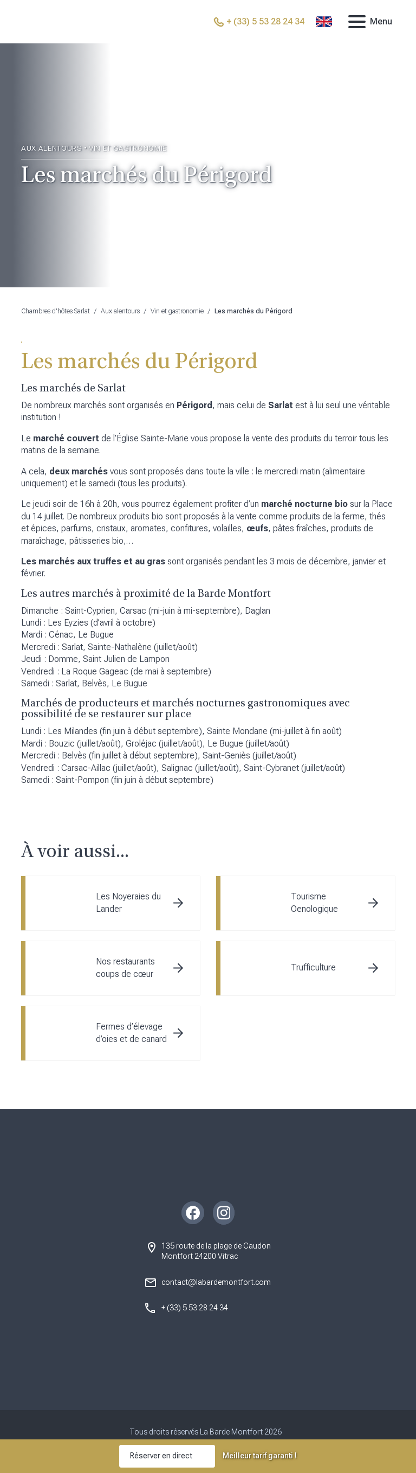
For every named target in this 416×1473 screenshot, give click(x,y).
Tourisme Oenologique (314, 902)
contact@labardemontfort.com (216, 1282)
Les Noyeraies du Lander (128, 902)
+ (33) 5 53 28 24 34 (194, 1307)
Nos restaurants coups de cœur (125, 967)
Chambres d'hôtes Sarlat (55, 311)
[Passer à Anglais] (324, 22)
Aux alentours (120, 311)
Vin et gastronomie (177, 311)
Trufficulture (313, 967)
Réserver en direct (161, 1455)
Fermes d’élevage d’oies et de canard (131, 1032)
